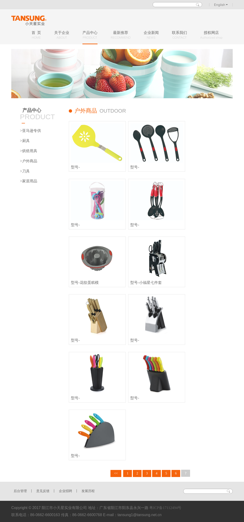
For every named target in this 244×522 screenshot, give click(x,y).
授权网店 (211, 35)
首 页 (36, 35)
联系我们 (179, 35)
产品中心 (90, 35)
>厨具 (25, 141)
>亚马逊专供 (30, 131)
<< (116, 473)
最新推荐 (120, 35)
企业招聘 (65, 491)
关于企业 (61, 35)
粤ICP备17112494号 (165, 508)
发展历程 (88, 491)
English (221, 5)
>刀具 (25, 171)
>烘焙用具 (28, 151)
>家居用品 (28, 181)
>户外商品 (28, 161)
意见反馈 (42, 491)
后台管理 (20, 491)
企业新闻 (151, 35)
